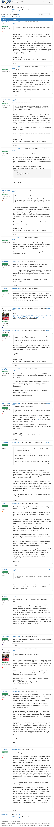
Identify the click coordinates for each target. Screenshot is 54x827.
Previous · (4, 16)
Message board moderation (7, 11)
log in (18, 14)
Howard (4, 503)
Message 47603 (16, 691)
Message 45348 (16, 288)
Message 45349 (16, 308)
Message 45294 (16, 237)
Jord (4, 308)
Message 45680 (16, 636)
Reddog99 (4, 288)
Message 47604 (16, 749)
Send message (5, 26)
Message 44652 (16, 21)
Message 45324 (16, 261)
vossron (4, 238)
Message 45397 (16, 403)
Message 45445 (16, 569)
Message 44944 (16, 99)
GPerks (4, 67)
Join (44, 2)
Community (15, 2)
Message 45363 (16, 330)
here (30, 135)
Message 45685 (16, 648)
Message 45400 (16, 442)
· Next (18, 16)
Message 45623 (16, 596)
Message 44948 (16, 148)
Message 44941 (16, 66)
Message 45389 (16, 368)
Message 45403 (16, 503)
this (39, 419)
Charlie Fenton (6, 22)
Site (22, 2)
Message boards (5, 10)
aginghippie (5, 261)
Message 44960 (16, 190)
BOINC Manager (16, 10)
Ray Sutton (5, 691)
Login (49, 2)
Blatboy (5, 596)
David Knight (5, 636)
